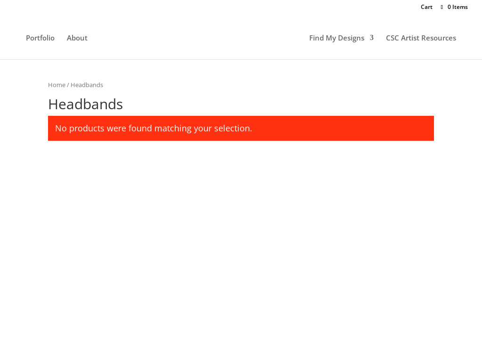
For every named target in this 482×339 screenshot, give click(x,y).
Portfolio (40, 38)
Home (56, 85)
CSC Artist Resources (421, 38)
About (77, 38)
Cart (427, 7)
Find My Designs (336, 38)
